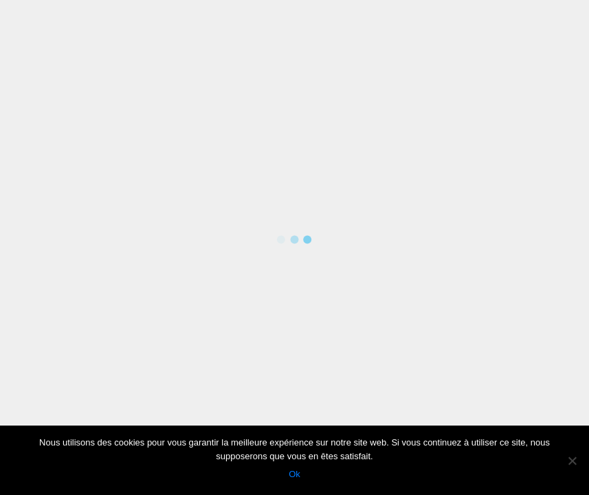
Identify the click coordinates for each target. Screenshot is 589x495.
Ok (294, 474)
